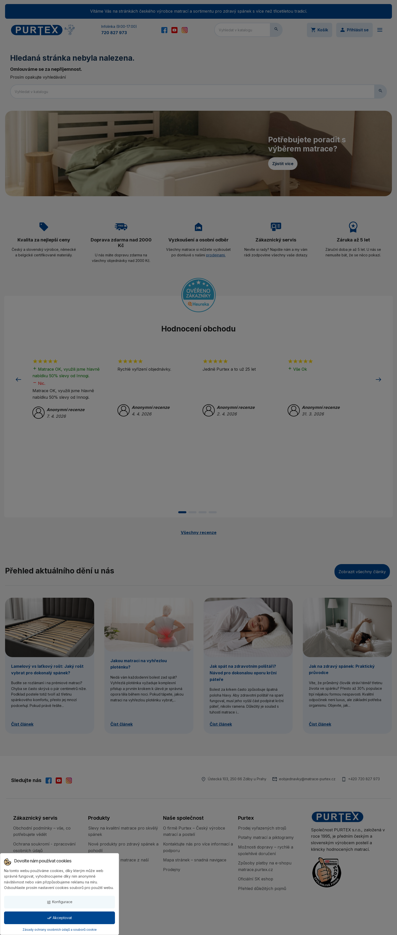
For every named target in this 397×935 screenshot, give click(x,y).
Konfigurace (59, 902)
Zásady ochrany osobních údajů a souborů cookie (60, 929)
